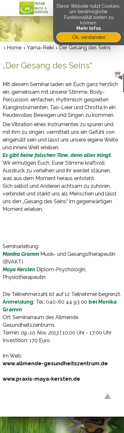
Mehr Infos (88, 28)
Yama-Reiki (40, 48)
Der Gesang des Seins (85, 48)
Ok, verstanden (88, 37)
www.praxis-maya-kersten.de (41, 379)
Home (14, 48)
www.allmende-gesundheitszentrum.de (55, 363)
